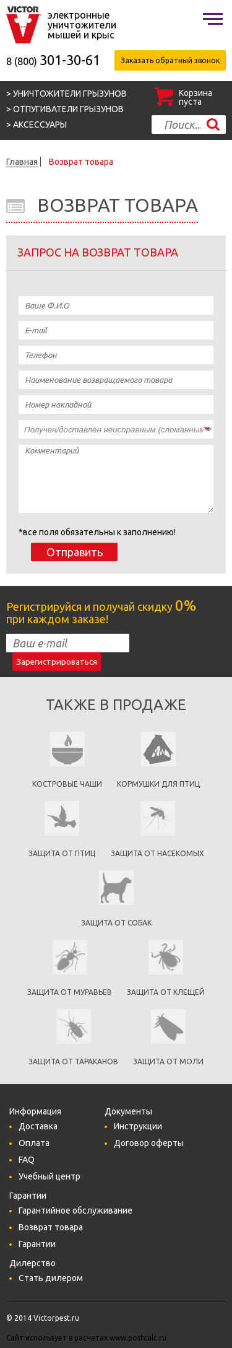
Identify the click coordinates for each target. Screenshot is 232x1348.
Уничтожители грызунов (70, 93)
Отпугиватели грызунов (68, 109)
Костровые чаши (67, 784)
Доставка (38, 1126)
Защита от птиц (61, 853)
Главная (22, 162)
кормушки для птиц (158, 784)
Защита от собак (116, 923)
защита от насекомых (157, 853)
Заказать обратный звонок (170, 60)
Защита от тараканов (73, 1061)
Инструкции (138, 1126)
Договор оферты (149, 1143)
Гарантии (37, 1244)
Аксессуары (40, 124)
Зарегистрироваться (56, 662)
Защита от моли (168, 1061)
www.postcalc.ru (138, 1338)
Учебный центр (49, 1176)
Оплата (34, 1143)
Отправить (74, 552)
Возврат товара (81, 162)
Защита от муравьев (69, 992)
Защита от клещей (166, 992)
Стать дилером (51, 1278)
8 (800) (53, 61)
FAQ (27, 1160)
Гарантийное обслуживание (75, 1210)
